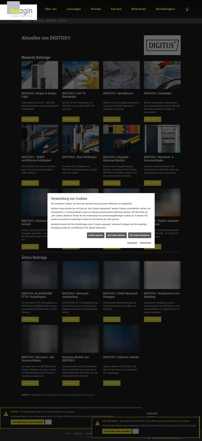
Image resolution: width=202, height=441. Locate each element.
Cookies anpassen (96, 232)
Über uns (51, 9)
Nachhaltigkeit (165, 9)
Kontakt (96, 9)
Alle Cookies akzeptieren (140, 232)
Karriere (116, 9)
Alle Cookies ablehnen (116, 232)
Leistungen (74, 9)
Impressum (132, 240)
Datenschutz (145, 240)
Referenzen (139, 9)
